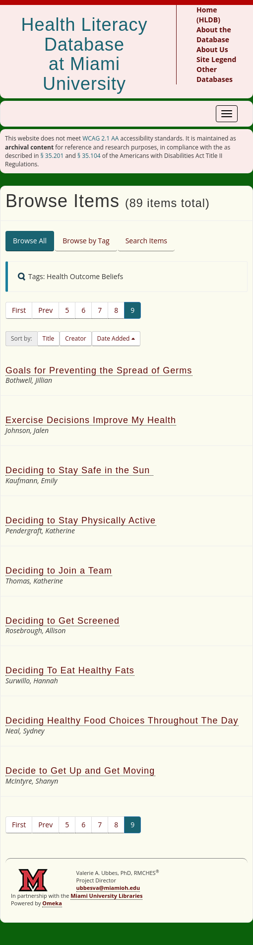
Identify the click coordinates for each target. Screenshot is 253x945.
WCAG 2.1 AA (100, 138)
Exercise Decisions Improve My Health (90, 420)
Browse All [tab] (30, 240)
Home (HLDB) (208, 14)
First (19, 310)
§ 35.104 (89, 155)
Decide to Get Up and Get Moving (80, 771)
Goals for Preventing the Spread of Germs (98, 370)
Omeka (52, 903)
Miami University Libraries (106, 895)
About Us (212, 49)
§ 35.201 (52, 155)
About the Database (213, 34)
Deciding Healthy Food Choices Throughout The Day (122, 721)
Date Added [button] (114, 338)
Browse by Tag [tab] (86, 240)
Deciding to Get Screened (62, 621)
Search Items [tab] (146, 240)
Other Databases (214, 74)
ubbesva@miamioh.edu (108, 887)
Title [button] (49, 338)
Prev (45, 310)
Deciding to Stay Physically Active (80, 520)
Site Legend (216, 59)
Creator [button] (75, 338)
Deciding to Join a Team (58, 571)
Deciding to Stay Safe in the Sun (79, 470)
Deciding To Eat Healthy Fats (69, 670)
